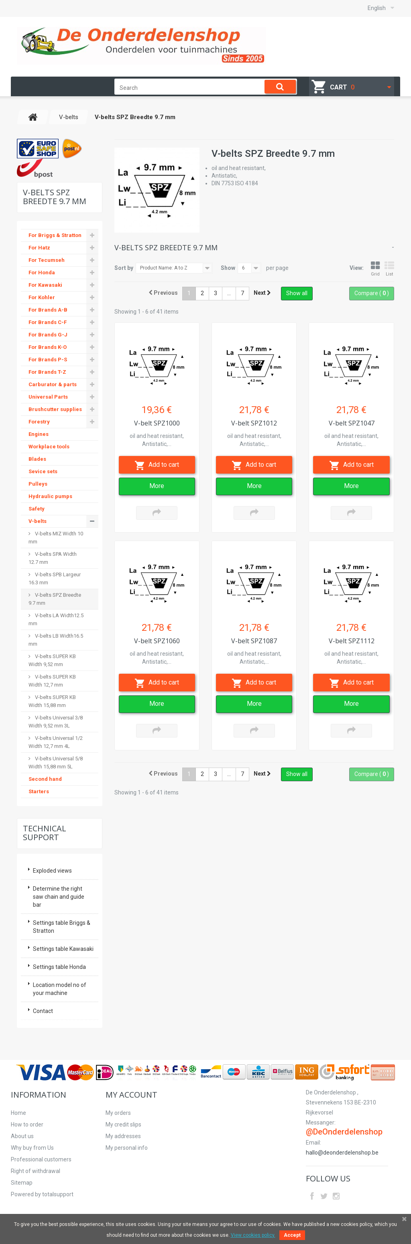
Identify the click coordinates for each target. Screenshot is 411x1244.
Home (18, 1113)
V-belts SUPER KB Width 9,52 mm (52, 660)
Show (228, 268)
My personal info (127, 1148)
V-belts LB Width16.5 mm (55, 640)
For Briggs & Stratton (54, 235)
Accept (292, 1235)
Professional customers (41, 1159)
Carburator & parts (52, 384)
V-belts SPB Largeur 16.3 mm (54, 578)
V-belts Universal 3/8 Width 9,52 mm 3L (55, 722)
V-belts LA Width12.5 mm (55, 619)
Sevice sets (42, 471)
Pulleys (37, 484)
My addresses (123, 1136)
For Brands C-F (47, 322)
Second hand (45, 779)
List (389, 269)
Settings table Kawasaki (63, 949)
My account (131, 1094)
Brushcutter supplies (55, 409)
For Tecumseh (46, 260)
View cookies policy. (253, 1235)
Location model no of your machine (59, 989)
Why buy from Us (32, 1148)
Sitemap (22, 1182)
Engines (38, 434)
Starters (38, 791)
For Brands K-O (47, 347)
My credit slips (123, 1124)
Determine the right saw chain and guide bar (58, 896)
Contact (43, 1011)
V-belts (37, 521)
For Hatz (39, 248)
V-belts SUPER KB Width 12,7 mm (52, 681)
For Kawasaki (45, 285)
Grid (375, 269)
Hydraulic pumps (50, 496)
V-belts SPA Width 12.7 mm (52, 558)
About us (22, 1136)
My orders (118, 1113)
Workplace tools (48, 447)
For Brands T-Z (47, 372)
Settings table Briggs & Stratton (61, 927)
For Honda (41, 272)
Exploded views (52, 870)
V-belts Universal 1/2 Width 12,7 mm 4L (55, 742)
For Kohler (41, 297)
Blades (37, 459)
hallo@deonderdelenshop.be (342, 1152)
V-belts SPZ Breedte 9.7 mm (54, 599)
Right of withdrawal (35, 1171)
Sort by (123, 268)
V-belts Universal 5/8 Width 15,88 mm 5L (55, 763)
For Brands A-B (47, 310)
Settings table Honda (59, 967)
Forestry (39, 422)
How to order (27, 1124)
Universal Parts (48, 397)
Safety (36, 509)
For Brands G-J (47, 335)
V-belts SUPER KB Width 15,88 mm (52, 701)
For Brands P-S (47, 360)
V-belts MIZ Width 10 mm (55, 538)
